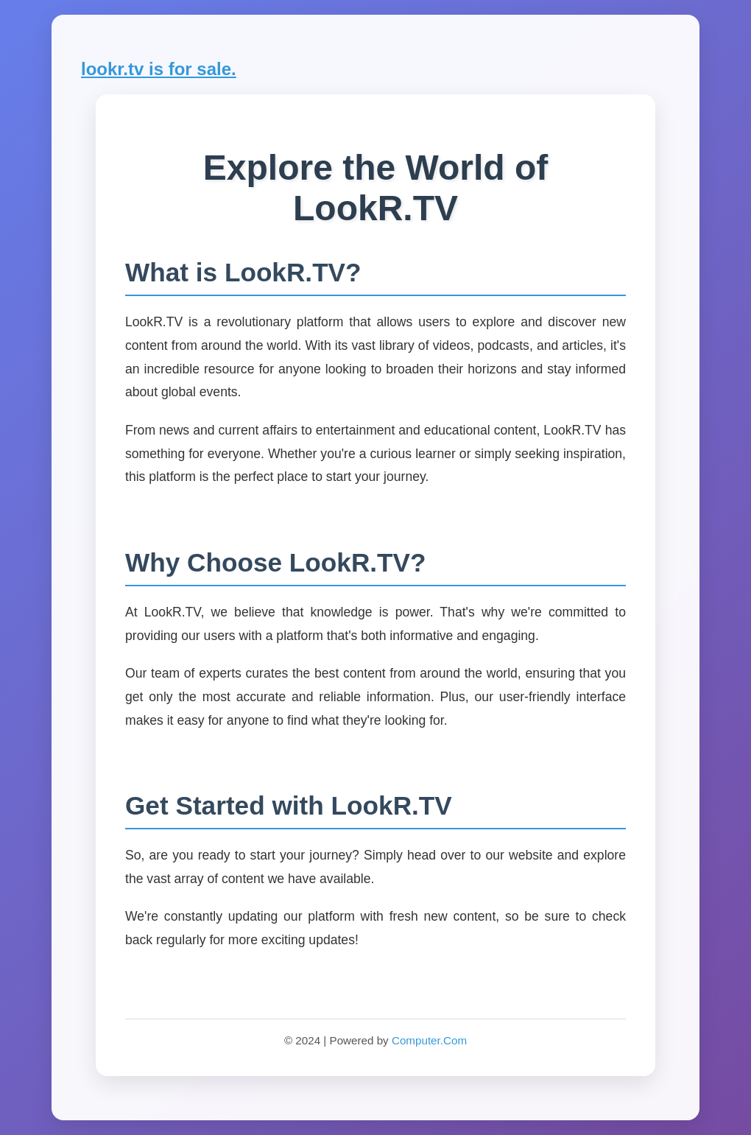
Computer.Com (429, 1040)
